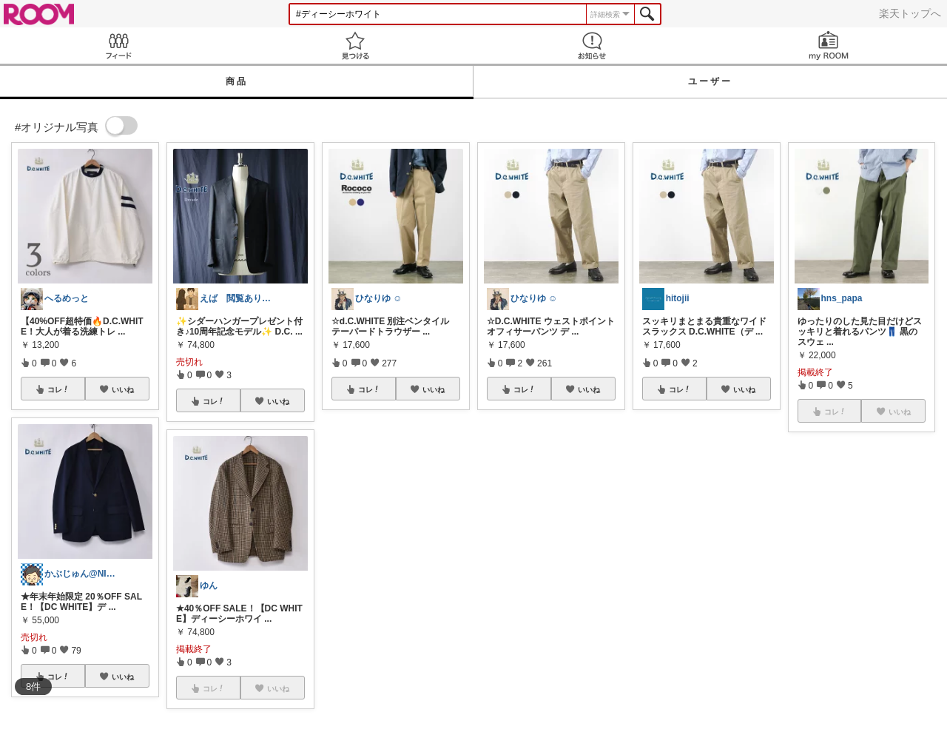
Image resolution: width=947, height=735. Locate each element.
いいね (123, 389)
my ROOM (828, 45)
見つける (355, 45)
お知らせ (592, 45)
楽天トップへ (910, 13)
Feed (118, 45)
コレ (58, 389)
